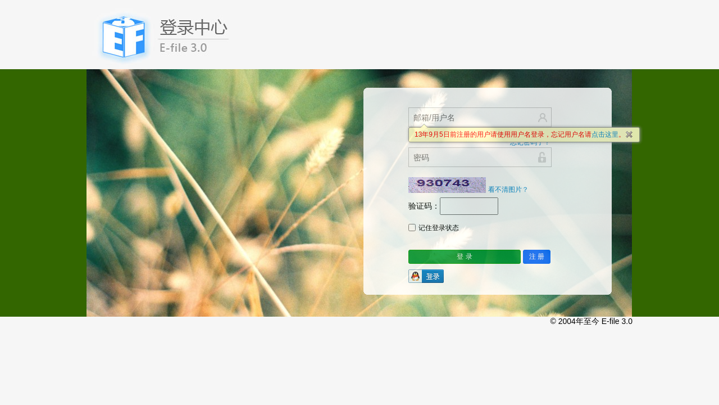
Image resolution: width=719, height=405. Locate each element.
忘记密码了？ (530, 142)
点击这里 (604, 134)
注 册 (536, 256)
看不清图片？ (508, 190)
